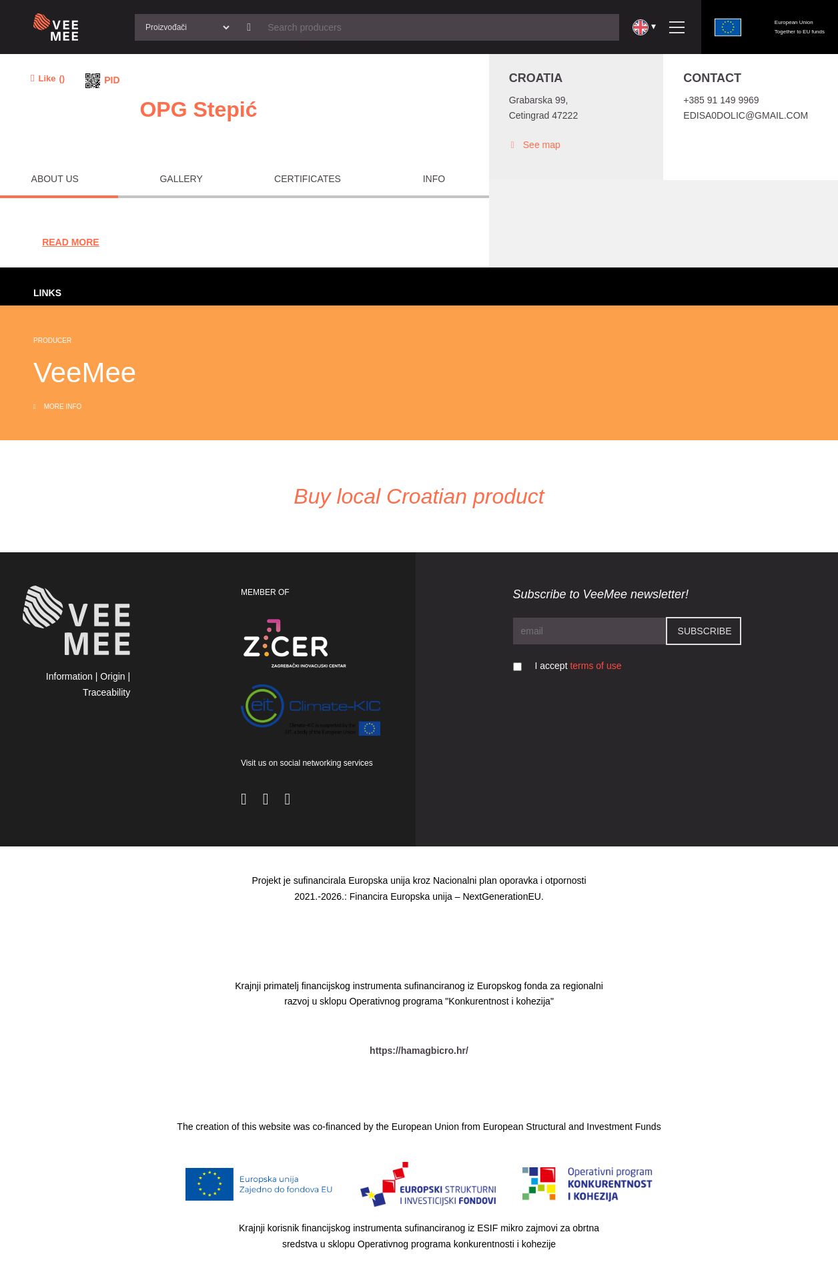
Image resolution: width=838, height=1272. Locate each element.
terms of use (595, 665)
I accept (578, 665)
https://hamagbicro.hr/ (419, 1050)
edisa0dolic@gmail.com (745, 115)
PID (111, 80)
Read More (70, 242)
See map (534, 145)
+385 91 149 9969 (721, 100)
